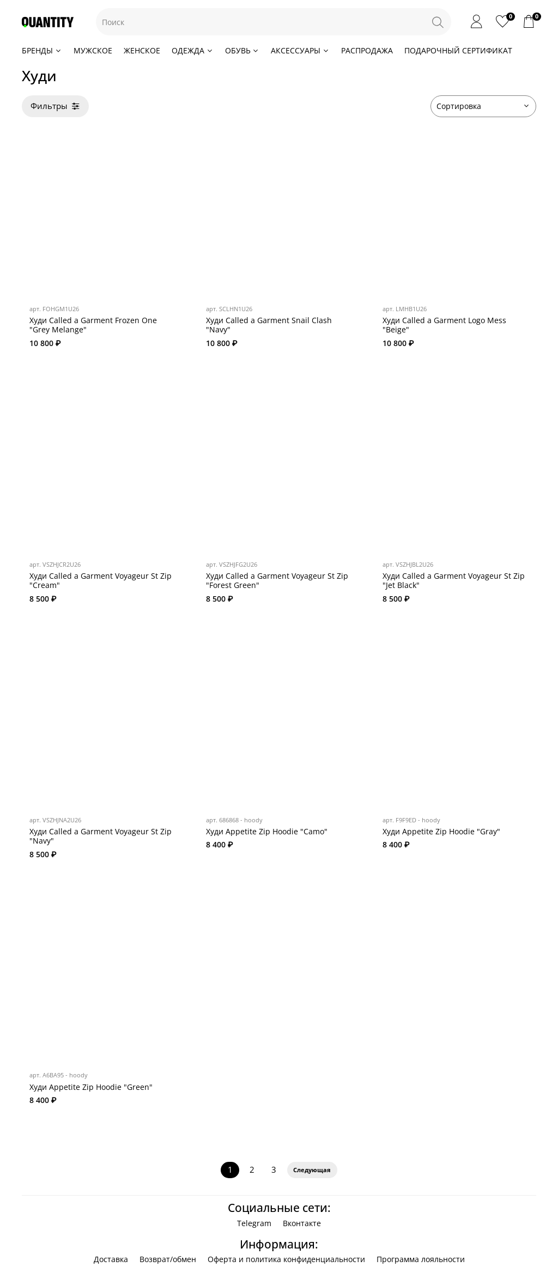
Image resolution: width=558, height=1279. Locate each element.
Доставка (111, 1259)
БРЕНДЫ (42, 50)
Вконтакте (302, 1223)
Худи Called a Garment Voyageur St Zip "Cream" (100, 581)
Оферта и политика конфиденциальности (286, 1259)
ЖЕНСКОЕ (142, 50)
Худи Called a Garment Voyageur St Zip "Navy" (100, 836)
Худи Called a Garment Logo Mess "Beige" (444, 325)
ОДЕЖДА (193, 50)
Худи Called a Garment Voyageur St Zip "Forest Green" (277, 581)
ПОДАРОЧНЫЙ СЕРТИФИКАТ (458, 50)
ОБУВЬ (242, 50)
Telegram (254, 1223)
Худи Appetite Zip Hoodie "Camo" (266, 831)
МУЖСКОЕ (93, 50)
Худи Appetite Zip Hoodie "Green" (91, 1087)
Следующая (312, 1170)
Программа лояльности (421, 1259)
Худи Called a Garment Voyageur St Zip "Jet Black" (454, 581)
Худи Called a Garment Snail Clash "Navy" (269, 325)
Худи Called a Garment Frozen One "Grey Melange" (93, 325)
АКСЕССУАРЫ (300, 50)
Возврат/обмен (168, 1259)
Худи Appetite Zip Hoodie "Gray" (441, 831)
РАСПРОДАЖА (367, 50)
